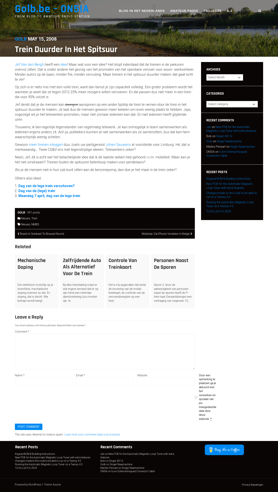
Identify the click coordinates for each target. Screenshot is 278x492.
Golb (21, 39)
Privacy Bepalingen (252, 484)
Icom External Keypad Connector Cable (133, 471)
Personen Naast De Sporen (171, 264)
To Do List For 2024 (218, 211)
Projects (212, 11)
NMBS (35, 224)
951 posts (33, 212)
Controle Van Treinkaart (123, 264)
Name (19, 375)
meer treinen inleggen (46, 144)
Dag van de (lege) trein (36, 191)
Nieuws (25, 218)
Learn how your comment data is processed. (92, 434)
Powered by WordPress (28, 484)
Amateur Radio (184, 11)
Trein (34, 218)
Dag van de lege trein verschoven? (46, 186)
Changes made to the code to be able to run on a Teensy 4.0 (48, 460)
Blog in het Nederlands (142, 11)
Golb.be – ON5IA (52, 9)
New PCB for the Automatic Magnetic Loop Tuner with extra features (52, 457)
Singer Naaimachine (229, 141)
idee (63, 64)
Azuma (57, 484)
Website (142, 375)
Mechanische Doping (32, 264)
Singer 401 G (224, 136)
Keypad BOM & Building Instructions (228, 178)
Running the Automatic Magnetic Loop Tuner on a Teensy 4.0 (48, 464)
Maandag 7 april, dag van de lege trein (49, 196)
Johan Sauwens (118, 144)
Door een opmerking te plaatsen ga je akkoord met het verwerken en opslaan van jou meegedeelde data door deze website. (207, 397)
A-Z (229, 11)
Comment (22, 331)
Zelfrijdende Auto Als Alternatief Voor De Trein (82, 267)
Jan (208, 127)
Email (80, 375)
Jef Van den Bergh (29, 64)
